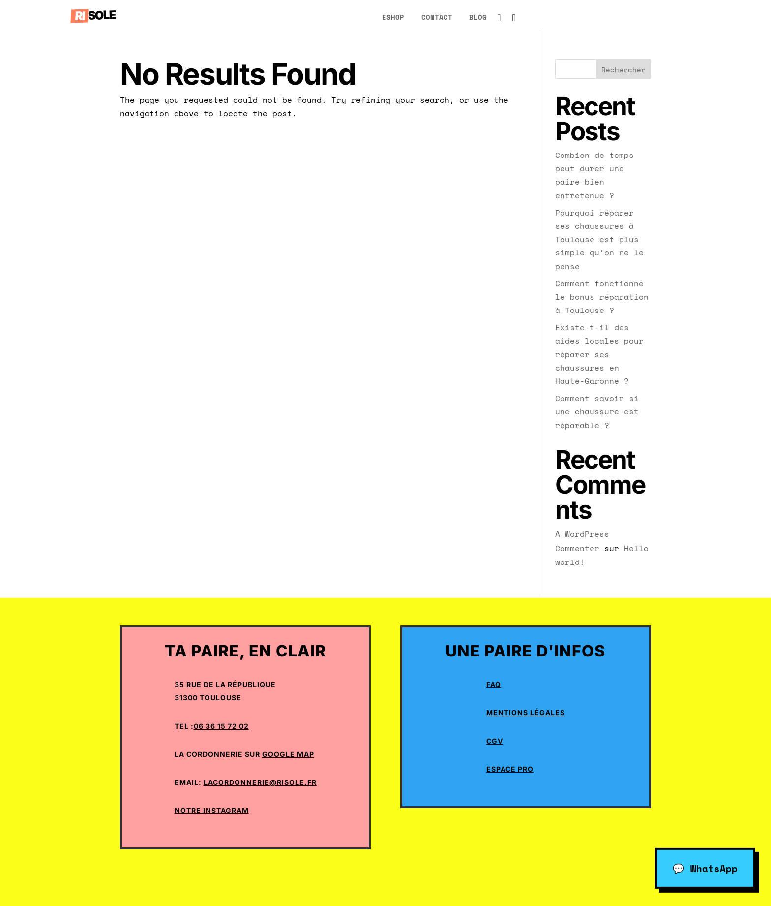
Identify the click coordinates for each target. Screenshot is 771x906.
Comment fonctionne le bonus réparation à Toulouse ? (602, 297)
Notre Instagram (212, 810)
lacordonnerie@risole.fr (260, 782)
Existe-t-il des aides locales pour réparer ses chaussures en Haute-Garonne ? (599, 354)
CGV (494, 741)
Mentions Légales (525, 712)
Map (304, 754)
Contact (436, 17)
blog (478, 17)
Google (278, 754)
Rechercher (623, 69)
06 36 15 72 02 (221, 726)
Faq (493, 684)
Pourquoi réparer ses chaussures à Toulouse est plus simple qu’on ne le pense (599, 239)
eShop (393, 17)
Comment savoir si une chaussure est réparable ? (597, 411)
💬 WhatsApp (705, 866)
